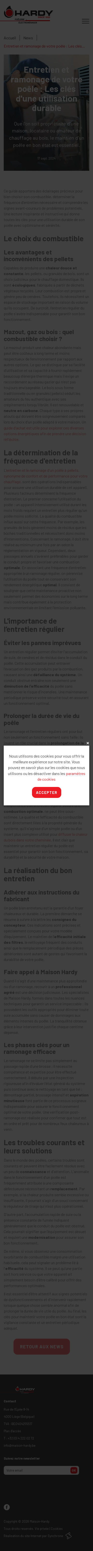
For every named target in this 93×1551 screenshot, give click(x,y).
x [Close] (87, 743)
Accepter (46, 792)
